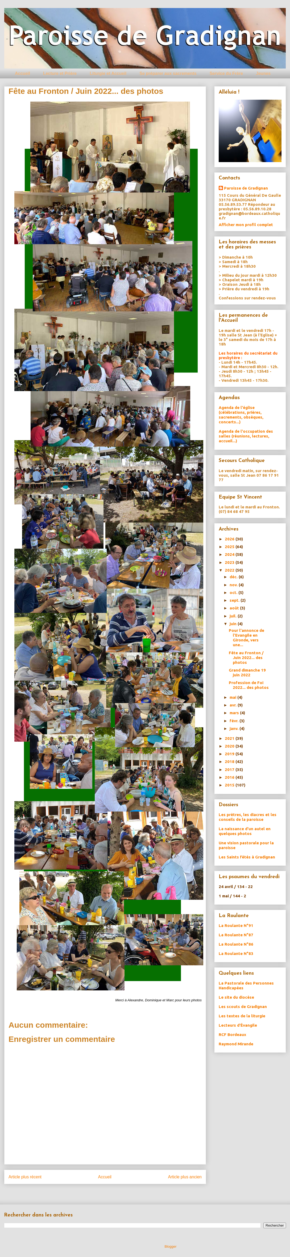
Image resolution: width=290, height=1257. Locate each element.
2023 (230, 562)
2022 (230, 570)
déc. (234, 577)
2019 (230, 754)
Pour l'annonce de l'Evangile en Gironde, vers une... (246, 637)
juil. (234, 616)
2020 (230, 746)
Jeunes (263, 73)
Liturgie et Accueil (108, 73)
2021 (230, 738)
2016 (230, 777)
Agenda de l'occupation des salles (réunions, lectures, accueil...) (246, 436)
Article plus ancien (185, 1177)
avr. (234, 705)
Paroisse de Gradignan (246, 188)
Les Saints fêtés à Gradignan (247, 857)
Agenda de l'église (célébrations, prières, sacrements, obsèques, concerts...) (241, 414)
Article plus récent (25, 1177)
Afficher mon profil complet (246, 224)
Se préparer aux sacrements (167, 73)
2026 (230, 539)
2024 (230, 554)
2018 (230, 761)
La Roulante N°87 (236, 935)
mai (233, 697)
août (235, 608)
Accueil (22, 73)
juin (234, 623)
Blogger (170, 1246)
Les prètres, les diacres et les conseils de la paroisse (247, 817)
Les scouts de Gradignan (243, 1006)
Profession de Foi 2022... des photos (249, 685)
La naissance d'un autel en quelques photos (245, 831)
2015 (230, 785)
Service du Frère (226, 73)
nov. (234, 585)
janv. (234, 728)
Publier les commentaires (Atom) (116, 1190)
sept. (235, 600)
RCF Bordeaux (232, 1034)
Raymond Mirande (236, 1044)
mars (235, 712)
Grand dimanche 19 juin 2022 (247, 672)
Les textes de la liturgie (242, 1016)
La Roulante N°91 (236, 925)
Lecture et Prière (60, 73)
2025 (230, 546)
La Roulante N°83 (236, 953)
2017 (230, 769)
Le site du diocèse (236, 997)
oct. (234, 592)
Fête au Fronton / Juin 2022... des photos (246, 657)
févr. (234, 720)
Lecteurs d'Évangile (238, 1025)
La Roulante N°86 (236, 944)
